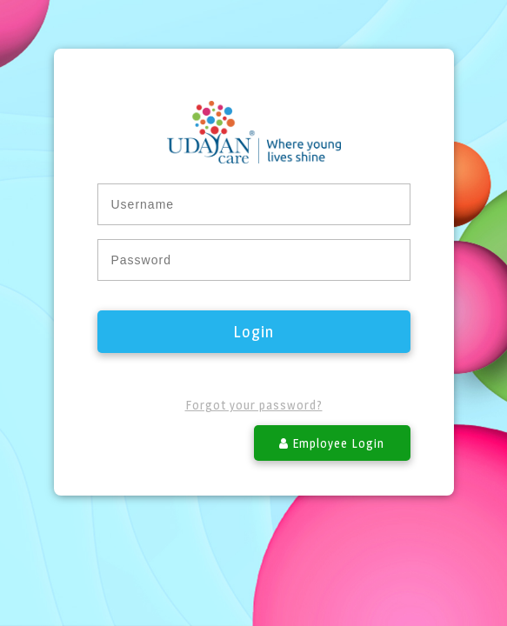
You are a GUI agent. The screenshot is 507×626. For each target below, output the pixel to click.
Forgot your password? (254, 404)
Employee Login (331, 443)
